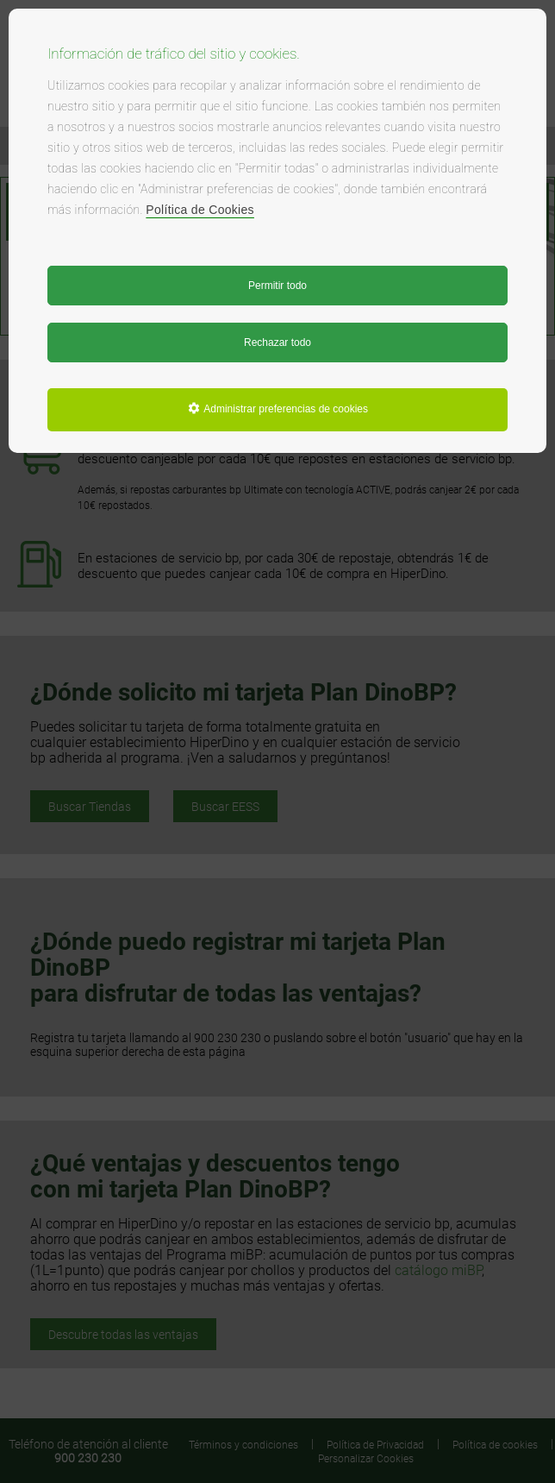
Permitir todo (277, 286)
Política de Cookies (200, 210)
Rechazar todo (277, 342)
